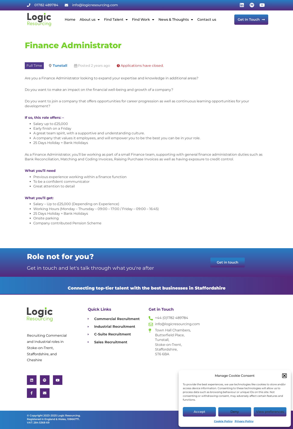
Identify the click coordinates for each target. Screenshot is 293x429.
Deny (234, 412)
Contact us (206, 19)
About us (90, 19)
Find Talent (116, 19)
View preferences (270, 412)
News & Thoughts (175, 19)
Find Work (143, 19)
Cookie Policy (223, 421)
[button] (284, 376)
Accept (199, 412)
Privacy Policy (244, 421)
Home (70, 19)
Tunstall (60, 66)
